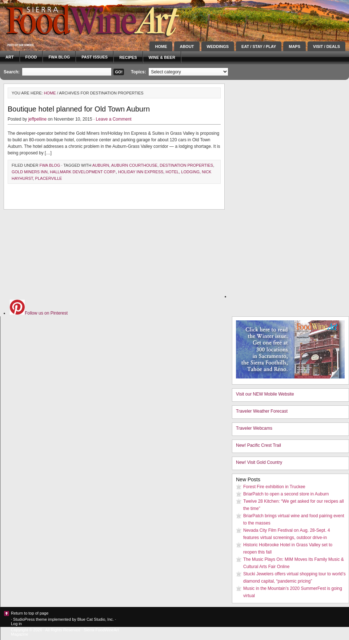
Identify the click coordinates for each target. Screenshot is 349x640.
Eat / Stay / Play (258, 46)
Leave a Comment (114, 119)
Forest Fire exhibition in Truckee (274, 486)
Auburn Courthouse (134, 165)
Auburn (100, 165)
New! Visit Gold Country (259, 462)
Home (161, 46)
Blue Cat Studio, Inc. (95, 619)
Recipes (128, 57)
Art (9, 57)
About (187, 46)
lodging (190, 172)
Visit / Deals (326, 46)
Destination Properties (186, 165)
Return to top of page (29, 613)
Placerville (48, 178)
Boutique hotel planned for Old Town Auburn (79, 109)
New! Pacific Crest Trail (258, 445)
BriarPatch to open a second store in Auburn (286, 494)
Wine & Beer (162, 57)
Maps (294, 46)
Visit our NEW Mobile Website (265, 394)
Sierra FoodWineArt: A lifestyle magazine (65, 20)
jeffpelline (37, 119)
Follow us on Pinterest (39, 313)
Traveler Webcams (254, 428)
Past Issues (94, 57)
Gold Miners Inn (30, 172)
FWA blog (59, 57)
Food (31, 57)
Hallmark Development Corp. (83, 172)
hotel (172, 172)
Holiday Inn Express (140, 172)
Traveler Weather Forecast (262, 411)
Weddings (218, 46)
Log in (16, 623)
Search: (12, 71)
